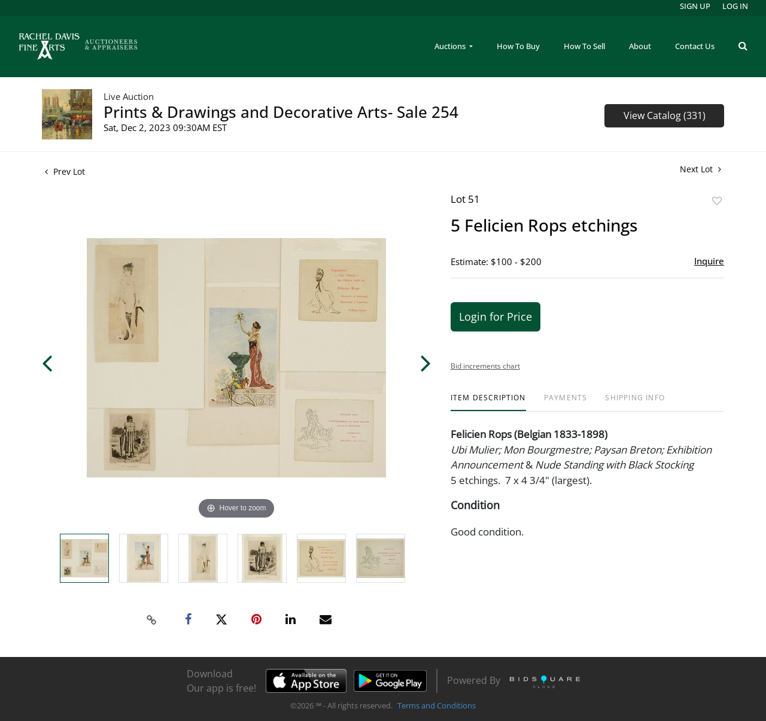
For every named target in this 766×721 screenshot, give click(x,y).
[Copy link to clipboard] (152, 620)
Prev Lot (65, 171)
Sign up (695, 6)
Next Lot (700, 169)
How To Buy (518, 46)
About (640, 46)
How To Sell (584, 46)
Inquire (709, 261)
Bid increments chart (485, 366)
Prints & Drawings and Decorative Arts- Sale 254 (281, 112)
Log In (735, 6)
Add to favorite (717, 201)
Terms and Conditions (436, 705)
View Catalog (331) (665, 115)
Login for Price (495, 316)
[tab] (488, 402)
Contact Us (695, 46)
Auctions (450, 46)
